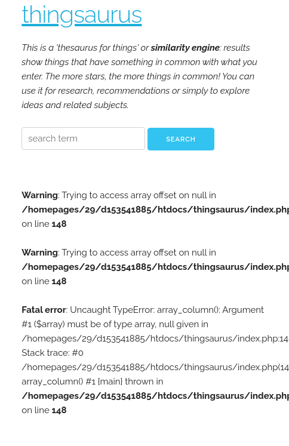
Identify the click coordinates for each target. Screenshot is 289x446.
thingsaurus (81, 14)
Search (181, 139)
